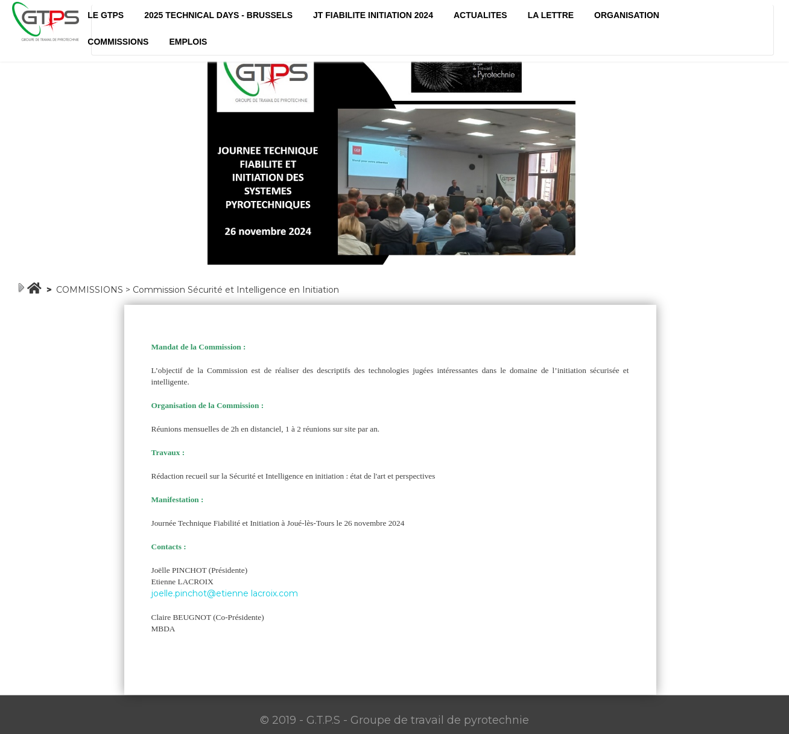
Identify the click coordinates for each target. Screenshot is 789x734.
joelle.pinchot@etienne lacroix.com (224, 593)
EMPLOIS (188, 41)
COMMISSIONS (117, 41)
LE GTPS (105, 15)
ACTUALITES (480, 15)
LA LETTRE (551, 15)
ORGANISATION (626, 15)
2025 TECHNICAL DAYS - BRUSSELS (218, 15)
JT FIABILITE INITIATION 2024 (373, 15)
